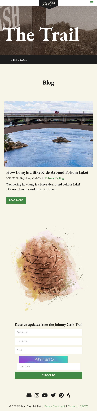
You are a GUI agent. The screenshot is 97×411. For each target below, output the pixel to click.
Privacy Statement (54, 406)
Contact (72, 406)
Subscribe (48, 375)
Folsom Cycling (54, 178)
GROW (84, 406)
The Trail (19, 60)
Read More (16, 200)
